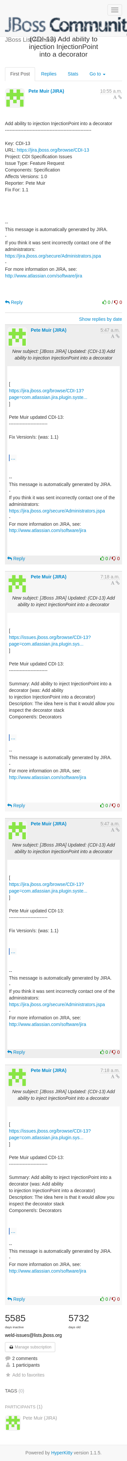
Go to (98, 73)
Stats (73, 73)
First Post (20, 73)
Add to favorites (24, 1375)
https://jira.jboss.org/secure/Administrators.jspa (53, 256)
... (13, 458)
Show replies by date (100, 319)
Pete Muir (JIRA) (46, 91)
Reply (14, 302)
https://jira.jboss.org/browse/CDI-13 (53, 150)
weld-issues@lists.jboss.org (33, 1335)
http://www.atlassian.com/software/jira (43, 275)
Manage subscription (30, 1347)
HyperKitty (62, 1452)
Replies (49, 73)
